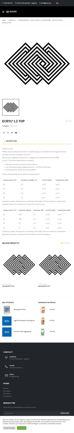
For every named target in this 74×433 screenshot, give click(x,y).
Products (7, 394)
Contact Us (8, 396)
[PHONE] (37, 368)
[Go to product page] (19, 265)
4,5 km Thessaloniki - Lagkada (26, 3)
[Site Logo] (11, 11)
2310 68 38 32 (7, 3)
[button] (4, 12)
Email (16, 132)
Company (7, 391)
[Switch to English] (57, 3)
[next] (70, 121)
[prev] (66, 121)
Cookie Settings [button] (9, 428)
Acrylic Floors (13, 126)
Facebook (4, 132)
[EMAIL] (37, 376)
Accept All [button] (21, 428)
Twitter (8, 132)
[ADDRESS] (37, 359)
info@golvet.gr (45, 3)
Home (6, 388)
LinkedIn (12, 132)
